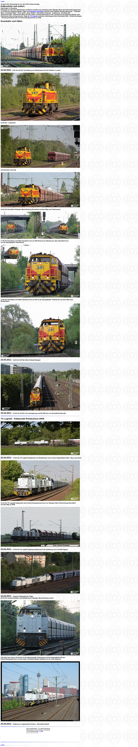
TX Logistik (34, 16)
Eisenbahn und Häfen (36, 11)
